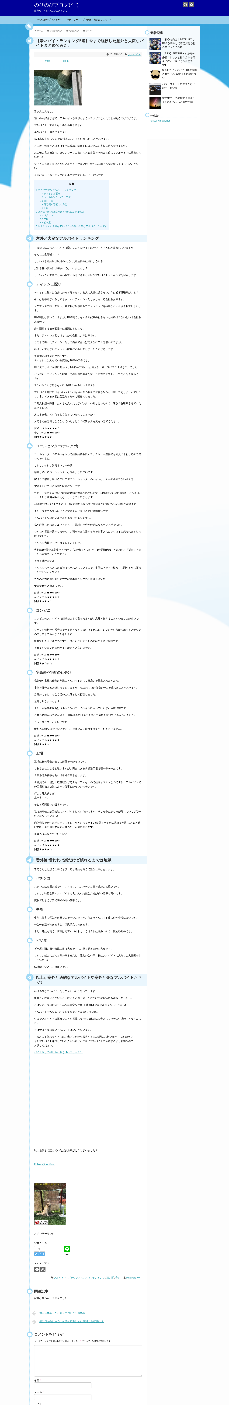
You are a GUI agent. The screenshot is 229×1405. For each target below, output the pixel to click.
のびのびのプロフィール (49, 19)
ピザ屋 (45, 222)
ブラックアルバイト (79, 1277)
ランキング (98, 1277)
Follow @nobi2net (44, 1164)
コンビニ (46, 200)
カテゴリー (72, 19)
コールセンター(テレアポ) (55, 197)
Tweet (46, 60)
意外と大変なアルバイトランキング (56, 190)
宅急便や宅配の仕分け (53, 204)
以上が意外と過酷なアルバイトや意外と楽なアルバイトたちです (71, 226)
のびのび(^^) (133, 1277)
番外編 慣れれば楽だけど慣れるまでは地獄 (60, 211)
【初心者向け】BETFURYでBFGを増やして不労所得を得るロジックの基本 (178, 43)
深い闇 (110, 1277)
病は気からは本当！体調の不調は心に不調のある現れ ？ (68, 1321)
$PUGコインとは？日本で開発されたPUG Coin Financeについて (179, 74)
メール (39, 1392)
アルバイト (134, 54)
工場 (44, 208)
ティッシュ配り (50, 193)
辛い (118, 1277)
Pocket (65, 60)
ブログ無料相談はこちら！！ (97, 19)
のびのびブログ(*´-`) (56, 4)
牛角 (44, 219)
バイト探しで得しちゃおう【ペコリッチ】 (58, 1052)
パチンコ (46, 215)
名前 (37, 1380)
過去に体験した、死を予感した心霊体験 (58, 1313)
